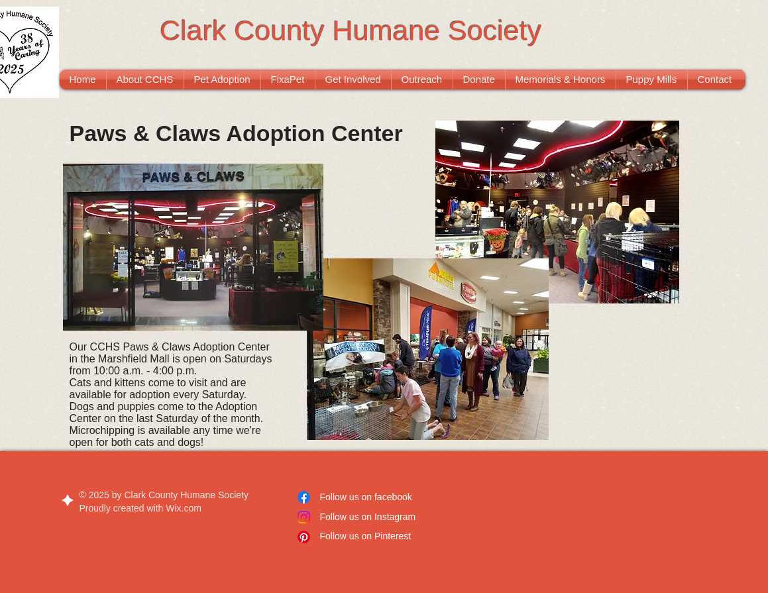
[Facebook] (304, 497)
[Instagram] (304, 517)
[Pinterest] (304, 537)
